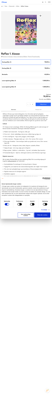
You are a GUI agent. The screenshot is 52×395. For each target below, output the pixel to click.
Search (45, 2)
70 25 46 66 (34, 324)
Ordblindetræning (9, 348)
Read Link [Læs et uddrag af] (40, 15)
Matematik (11, 6)
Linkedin (31, 382)
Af (2, 57)
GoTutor (10, 347)
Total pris (48, 94)
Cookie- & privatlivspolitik (21, 390)
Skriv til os (34, 328)
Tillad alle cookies (42, 215)
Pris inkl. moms (42, 99)
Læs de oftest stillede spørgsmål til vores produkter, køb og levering (13, 373)
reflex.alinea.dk (12, 161)
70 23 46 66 (10, 361)
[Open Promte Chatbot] (47, 390)
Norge (20, 347)
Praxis (5, 347)
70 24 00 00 (34, 371)
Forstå (17, 348)
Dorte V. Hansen (8, 56)
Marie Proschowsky (34, 56)
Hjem (2, 6)
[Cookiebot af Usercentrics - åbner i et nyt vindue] (43, 178)
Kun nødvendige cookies (25, 215)
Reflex (17, 6)
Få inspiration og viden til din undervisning (35, 336)
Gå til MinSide (32, 356)
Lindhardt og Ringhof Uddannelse (13, 343)
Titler (5, 6)
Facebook (24, 382)
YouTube (28, 382)
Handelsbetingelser (32, 390)
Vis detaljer (44, 209)
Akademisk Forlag (16, 345)
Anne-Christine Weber (20, 56)
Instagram (20, 382)
